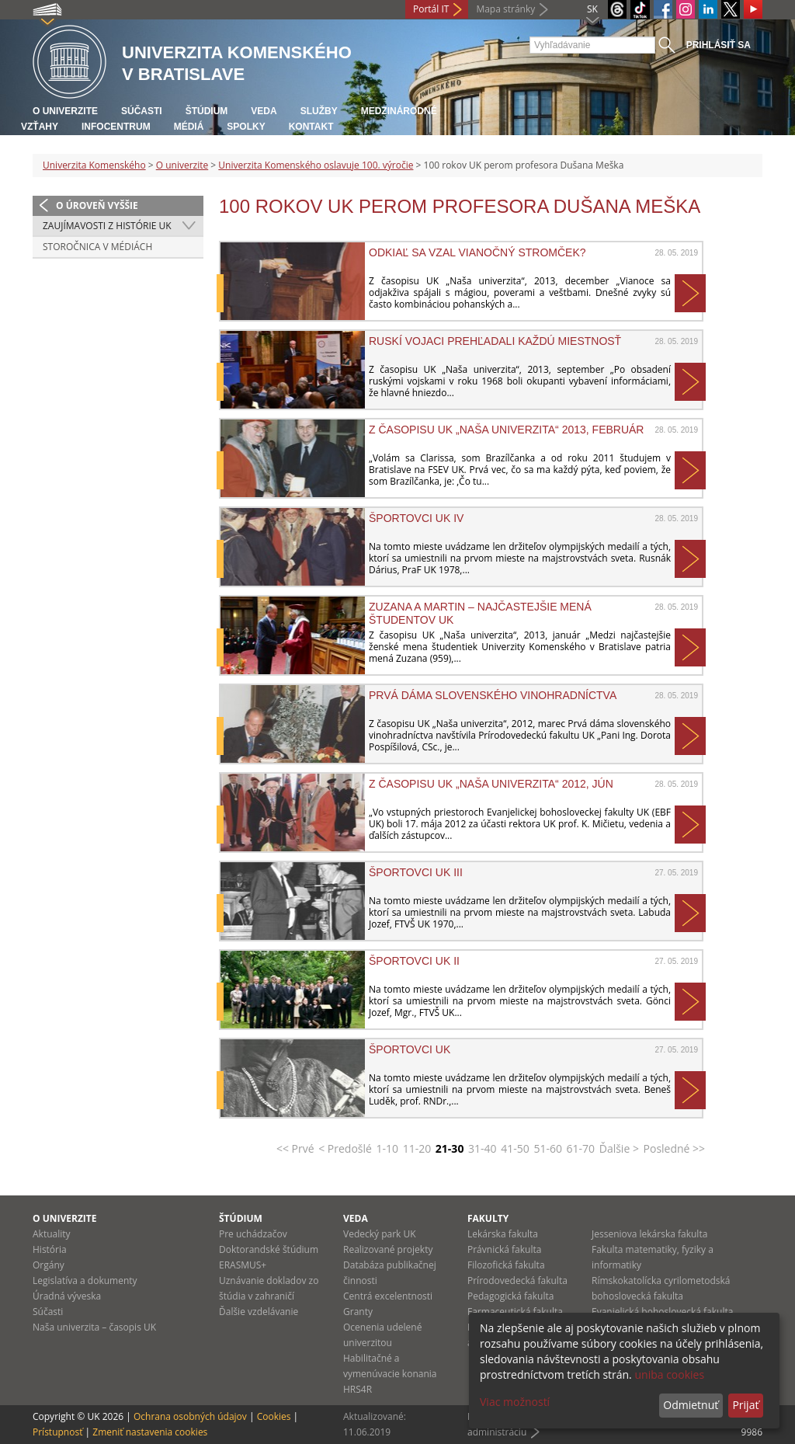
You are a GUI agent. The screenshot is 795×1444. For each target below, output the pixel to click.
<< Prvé (295, 1148)
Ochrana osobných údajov (190, 1416)
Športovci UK (409, 1049)
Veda (263, 111)
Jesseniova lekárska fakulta (649, 1233)
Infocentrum (116, 126)
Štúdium (207, 111)
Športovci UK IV (416, 518)
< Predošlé (345, 1148)
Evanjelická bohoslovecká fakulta (662, 1311)
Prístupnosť (57, 1432)
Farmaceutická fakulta (515, 1311)
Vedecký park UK (379, 1233)
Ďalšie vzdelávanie (258, 1311)
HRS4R (357, 1389)
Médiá (189, 126)
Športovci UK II (414, 961)
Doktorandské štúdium (268, 1249)
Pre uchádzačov (253, 1233)
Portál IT (431, 9)
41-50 (515, 1148)
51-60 (547, 1148)
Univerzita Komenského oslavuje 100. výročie (315, 165)
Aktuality (52, 1233)
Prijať (745, 1404)
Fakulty (488, 1218)
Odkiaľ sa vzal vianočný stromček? (477, 252)
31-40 (482, 1148)
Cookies (274, 1416)
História (50, 1249)
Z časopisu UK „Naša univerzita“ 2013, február (506, 429)
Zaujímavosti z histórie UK (107, 225)
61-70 (581, 1148)
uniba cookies (669, 1374)
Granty (358, 1311)
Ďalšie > (619, 1148)
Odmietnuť (690, 1404)
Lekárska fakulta (502, 1233)
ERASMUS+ (242, 1265)
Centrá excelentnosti (387, 1296)
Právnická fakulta (504, 1249)
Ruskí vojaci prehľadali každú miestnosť (495, 341)
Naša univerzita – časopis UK (94, 1327)
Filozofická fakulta (506, 1265)
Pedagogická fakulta (510, 1296)
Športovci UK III (416, 872)
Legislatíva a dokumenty (85, 1280)
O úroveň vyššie (97, 205)
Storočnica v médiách (97, 246)
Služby (319, 111)
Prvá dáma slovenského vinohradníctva (492, 695)
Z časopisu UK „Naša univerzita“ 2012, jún (491, 784)
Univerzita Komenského (94, 165)
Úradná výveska (67, 1296)
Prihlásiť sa (718, 45)
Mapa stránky (505, 9)
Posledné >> (675, 1148)
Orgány (48, 1265)
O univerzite (65, 111)
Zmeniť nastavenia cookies (149, 1432)
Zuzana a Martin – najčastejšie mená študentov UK (480, 612)
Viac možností (515, 1401)
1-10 (388, 1148)
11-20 (417, 1148)
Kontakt (311, 126)
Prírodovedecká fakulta (517, 1280)
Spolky (246, 126)
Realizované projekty (387, 1249)
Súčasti (141, 111)
